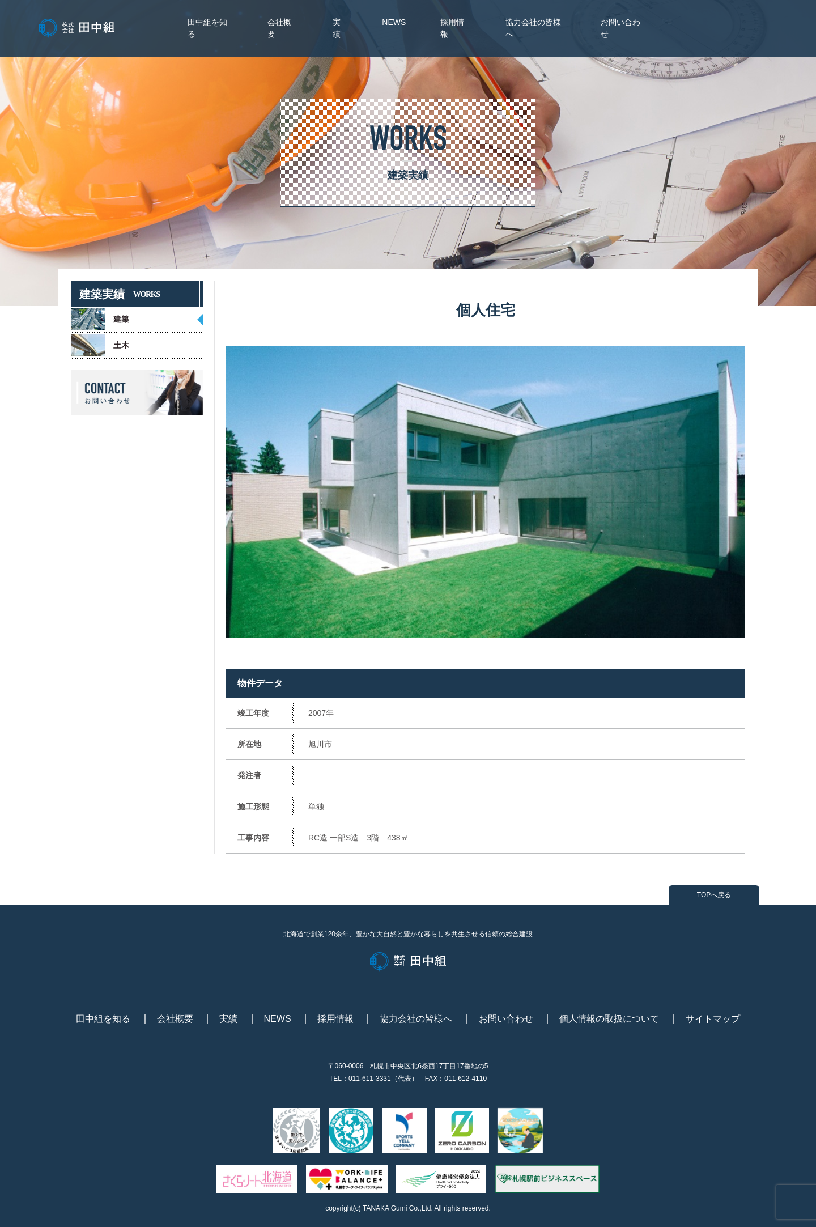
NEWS (394, 22)
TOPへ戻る (714, 895)
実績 (228, 1019)
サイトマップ (713, 1019)
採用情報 (335, 1019)
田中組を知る (103, 1019)
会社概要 (175, 1019)
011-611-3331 (369, 1078)
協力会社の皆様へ (416, 1019)
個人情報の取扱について (609, 1019)
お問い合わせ (506, 1019)
